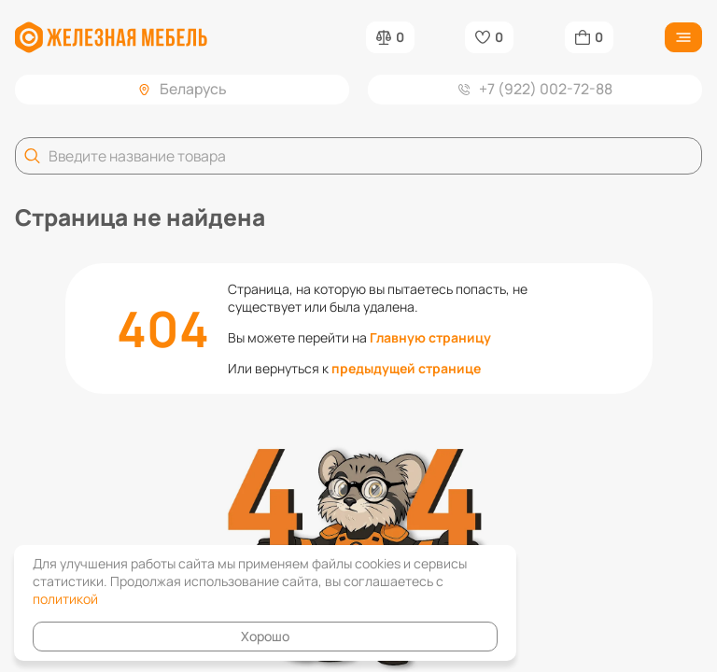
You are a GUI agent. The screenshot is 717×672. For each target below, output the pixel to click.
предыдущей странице (406, 368)
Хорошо (265, 636)
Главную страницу (430, 337)
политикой (65, 599)
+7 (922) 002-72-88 (535, 88)
